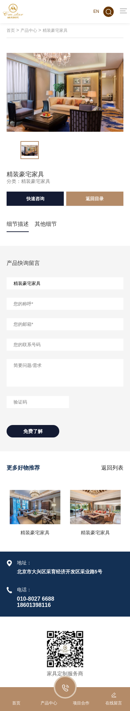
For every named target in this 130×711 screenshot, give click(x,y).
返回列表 (112, 468)
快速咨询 (35, 198)
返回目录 (95, 198)
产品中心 (28, 30)
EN (96, 11)
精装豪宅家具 (55, 30)
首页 (11, 30)
